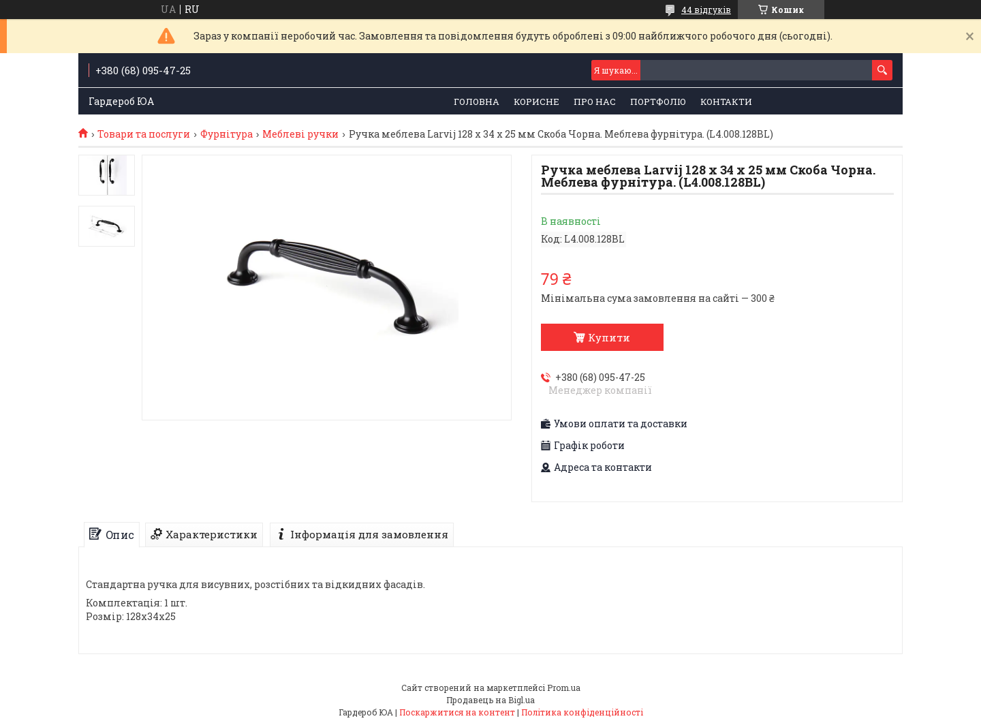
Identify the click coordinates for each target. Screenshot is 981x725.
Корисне (536, 101)
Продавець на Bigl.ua (490, 699)
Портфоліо (658, 101)
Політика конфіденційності (582, 712)
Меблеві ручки (300, 134)
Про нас (595, 101)
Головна (476, 101)
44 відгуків (706, 9)
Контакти (726, 101)
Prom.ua (563, 687)
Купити (609, 337)
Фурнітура (226, 134)
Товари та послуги (143, 134)
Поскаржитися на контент (457, 712)
